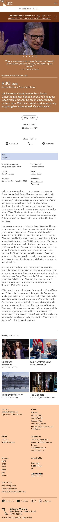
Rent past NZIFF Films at (36, 466)
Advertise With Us (38, 448)
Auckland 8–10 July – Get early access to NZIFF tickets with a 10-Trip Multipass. (29, 17)
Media (4, 436)
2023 (4, 467)
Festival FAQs (36, 421)
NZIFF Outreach (8, 442)
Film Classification (38, 424)
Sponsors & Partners (39, 439)
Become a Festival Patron (41, 442)
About (33, 409)
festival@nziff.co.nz (10, 412)
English (34, 124)
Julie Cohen (29, 87)
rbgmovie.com (37, 181)
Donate (34, 445)
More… (4, 475)
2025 (4, 461)
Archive (5, 458)
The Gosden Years (9, 489)
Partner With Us (37, 451)
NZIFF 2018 (23, 76)
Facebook (35, 184)
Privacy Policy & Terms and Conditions (42, 427)
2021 (3, 472)
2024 (4, 464)
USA (24, 124)
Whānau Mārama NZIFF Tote (13, 491)
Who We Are (36, 415)
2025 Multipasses (9, 486)
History (34, 412)
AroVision (6, 158)
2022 (4, 469)
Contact (5, 409)
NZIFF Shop (7, 483)
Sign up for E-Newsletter (12, 415)
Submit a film (36, 458)
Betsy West (18, 87)
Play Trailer (29, 118)
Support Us (36, 436)
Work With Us (36, 418)
